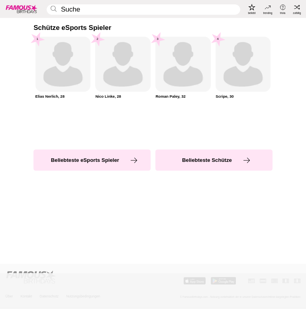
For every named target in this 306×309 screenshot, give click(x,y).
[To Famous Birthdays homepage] (21, 9)
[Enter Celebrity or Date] (143, 9)
